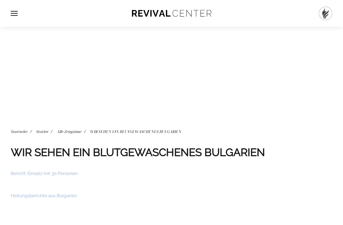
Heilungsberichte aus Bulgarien (44, 195)
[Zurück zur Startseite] (171, 13)
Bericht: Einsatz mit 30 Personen (44, 173)
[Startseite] (325, 13)
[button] (14, 13)
